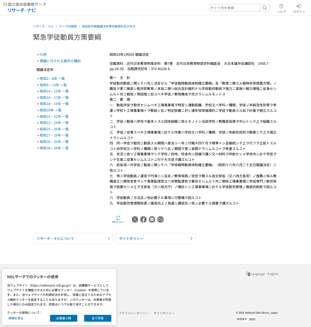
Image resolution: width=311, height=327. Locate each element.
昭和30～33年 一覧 (54, 141)
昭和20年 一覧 (51, 109)
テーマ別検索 (68, 26)
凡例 (43, 54)
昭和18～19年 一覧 (54, 103)
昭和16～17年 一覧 (54, 97)
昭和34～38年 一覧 (54, 147)
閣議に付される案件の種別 (60, 60)
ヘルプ (281, 7)
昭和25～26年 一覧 (54, 128)
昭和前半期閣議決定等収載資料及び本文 (109, 26)
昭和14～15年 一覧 (54, 91)
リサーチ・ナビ (43, 26)
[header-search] (239, 7)
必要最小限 (63, 318)
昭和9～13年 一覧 (53, 84)
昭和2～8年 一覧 (52, 78)
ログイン (299, 7)
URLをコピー (118, 219)
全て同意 (98, 318)
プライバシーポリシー (134, 313)
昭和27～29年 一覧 (54, 135)
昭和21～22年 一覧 (54, 116)
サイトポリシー (164, 313)
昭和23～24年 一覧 (54, 122)
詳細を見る (16, 318)
